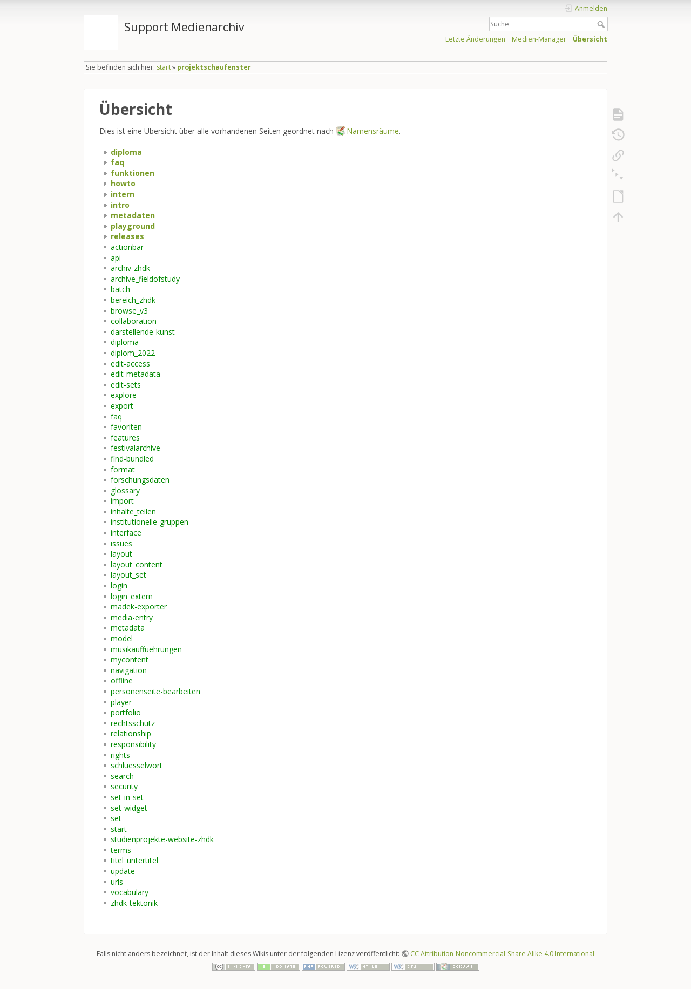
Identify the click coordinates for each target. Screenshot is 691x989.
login (119, 585)
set (116, 818)
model (122, 638)
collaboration (134, 321)
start (164, 67)
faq (116, 416)
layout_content (136, 564)
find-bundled (132, 458)
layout (121, 553)
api (116, 258)
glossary (125, 490)
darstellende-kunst (143, 332)
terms (121, 850)
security (124, 786)
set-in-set (127, 797)
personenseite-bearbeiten (155, 691)
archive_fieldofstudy (145, 279)
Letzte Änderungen (475, 39)
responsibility (133, 744)
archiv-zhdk (130, 268)
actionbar (127, 247)
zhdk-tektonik (134, 903)
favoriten (126, 427)
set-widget (129, 808)
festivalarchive (135, 448)
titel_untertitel (134, 860)
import (122, 501)
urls (117, 882)
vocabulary (129, 892)
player (121, 702)
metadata (128, 627)
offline (122, 680)
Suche (602, 24)
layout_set (128, 575)
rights (120, 755)
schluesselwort (136, 765)
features (125, 437)
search (122, 776)
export (122, 406)
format (123, 469)
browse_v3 (129, 311)
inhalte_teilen (133, 511)
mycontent (129, 659)
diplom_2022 (133, 353)
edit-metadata (135, 374)
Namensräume (373, 131)
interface (126, 532)
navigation (129, 670)
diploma (125, 342)
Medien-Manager (539, 39)
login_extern (132, 596)
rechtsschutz (133, 723)
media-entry (132, 617)
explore (124, 395)
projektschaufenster (214, 67)
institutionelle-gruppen (149, 522)
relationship (131, 733)
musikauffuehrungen (146, 649)
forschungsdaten (140, 480)
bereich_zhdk (133, 300)
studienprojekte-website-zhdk (162, 839)
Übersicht (590, 39)
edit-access (130, 363)
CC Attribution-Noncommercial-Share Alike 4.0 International (502, 953)
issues (121, 543)
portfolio (126, 712)
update (123, 871)
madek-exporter (139, 606)
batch (120, 289)
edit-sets (126, 385)
